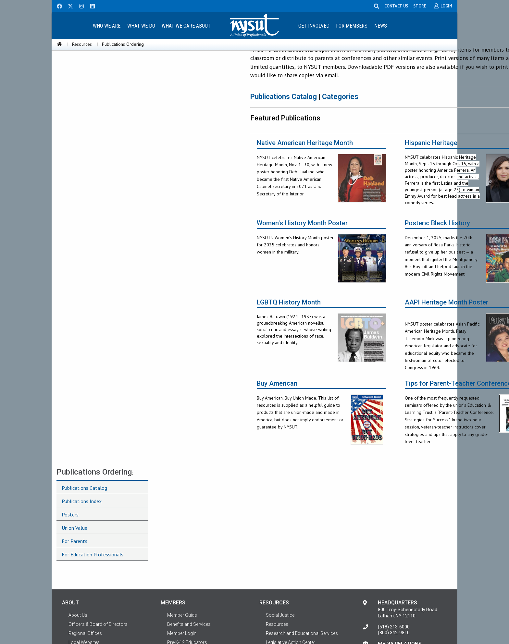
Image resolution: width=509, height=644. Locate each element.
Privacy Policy (432, 622)
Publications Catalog (84, 77)
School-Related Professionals (198, 538)
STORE (420, 5)
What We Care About (186, 26)
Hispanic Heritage (339, 154)
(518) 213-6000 (394, 513)
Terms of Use (76, 622)
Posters (70, 103)
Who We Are (106, 26)
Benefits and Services (189, 511)
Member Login (181, 520)
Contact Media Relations (403, 537)
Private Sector (181, 574)
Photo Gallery (279, 574)
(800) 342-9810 (394, 519)
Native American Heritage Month (213, 154)
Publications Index (82, 90)
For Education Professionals (92, 143)
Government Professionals (195, 565)
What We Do (141, 26)
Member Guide (182, 501)
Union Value (74, 117)
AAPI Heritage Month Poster (354, 314)
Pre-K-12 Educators (187, 529)
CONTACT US (396, 5)
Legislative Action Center (290, 529)
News (380, 26)
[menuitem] (106, 25)
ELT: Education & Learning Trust (298, 547)
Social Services (281, 556)
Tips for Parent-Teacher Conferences (368, 395)
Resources (82, 44)
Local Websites (84, 529)
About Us (77, 501)
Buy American (185, 395)
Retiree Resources (185, 583)
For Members (351, 26)
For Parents (74, 130)
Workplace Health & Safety (293, 565)
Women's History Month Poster (210, 235)
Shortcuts (78, 565)
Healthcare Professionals (193, 547)
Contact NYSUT (84, 574)
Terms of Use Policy (89, 556)
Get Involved (313, 26)
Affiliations (79, 547)
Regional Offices (85, 520)
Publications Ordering (94, 61)
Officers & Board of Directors (98, 511)
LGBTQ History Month (197, 314)
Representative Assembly (94, 538)
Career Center (279, 538)
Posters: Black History (345, 235)
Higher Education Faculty (192, 556)
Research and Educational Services (302, 520)
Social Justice (280, 501)
